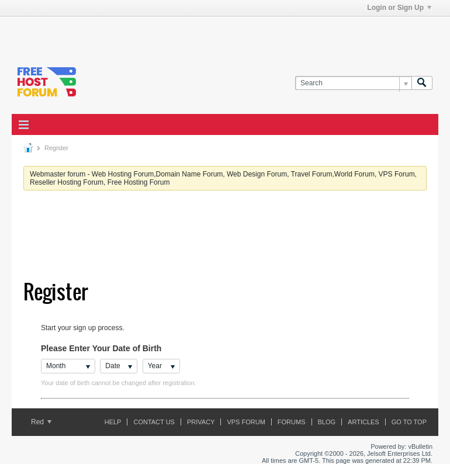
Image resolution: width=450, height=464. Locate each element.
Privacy (200, 421)
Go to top (409, 421)
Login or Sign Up (399, 8)
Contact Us (154, 421)
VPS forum (246, 421)
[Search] (353, 83)
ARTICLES (363, 421)
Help (113, 421)
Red (41, 422)
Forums (292, 421)
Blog (327, 421)
